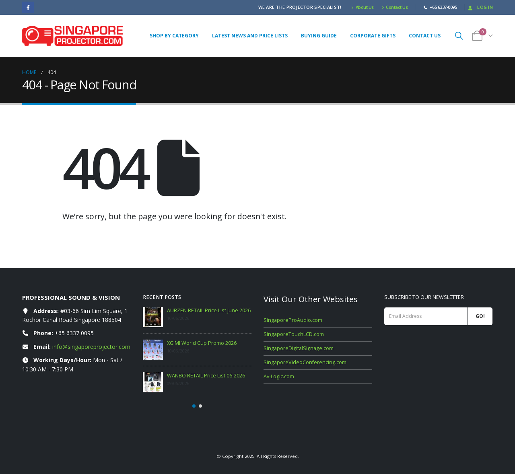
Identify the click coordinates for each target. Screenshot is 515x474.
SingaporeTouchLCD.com (294, 334)
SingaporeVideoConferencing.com (305, 362)
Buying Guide (319, 35)
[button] (459, 35)
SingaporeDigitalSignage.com (299, 348)
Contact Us (395, 7)
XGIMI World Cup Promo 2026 (202, 343)
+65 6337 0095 (74, 333)
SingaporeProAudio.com (293, 320)
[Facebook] (28, 7)
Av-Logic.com (279, 376)
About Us (362, 7)
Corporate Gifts (373, 35)
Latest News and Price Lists (250, 35)
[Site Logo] (72, 36)
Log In (480, 7)
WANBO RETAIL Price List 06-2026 (206, 375)
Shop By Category (174, 35)
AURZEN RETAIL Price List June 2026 (209, 310)
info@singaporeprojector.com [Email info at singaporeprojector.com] (91, 346)
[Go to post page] (153, 317)
